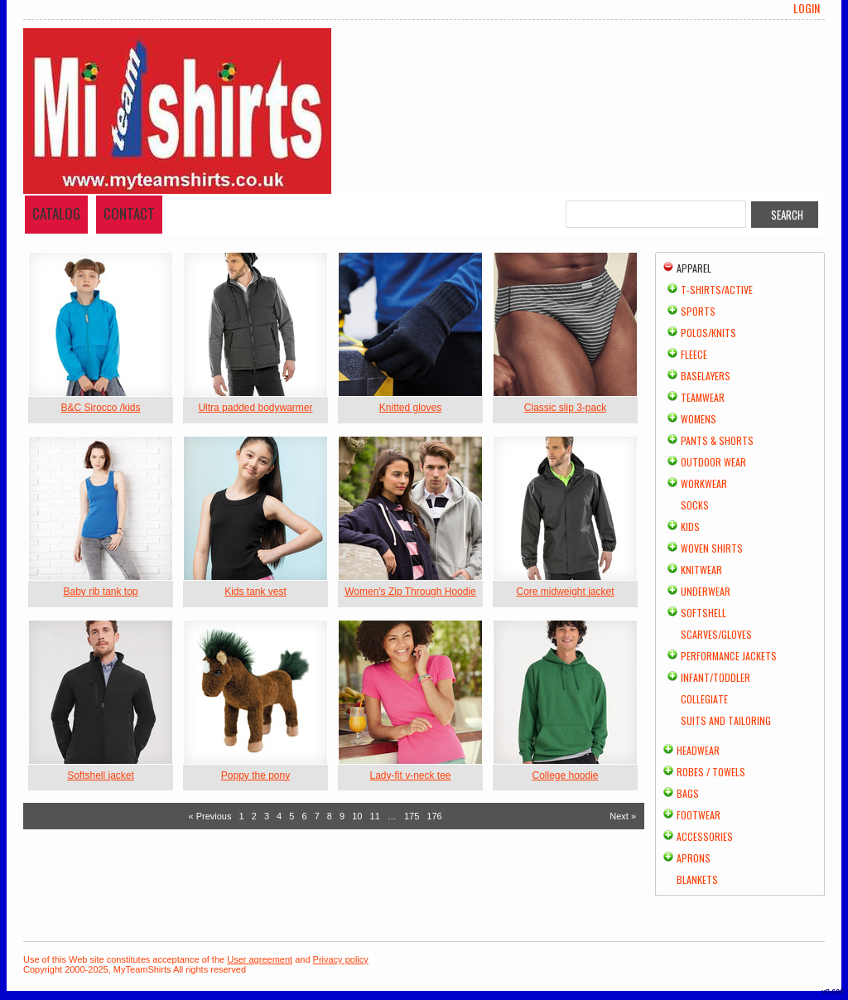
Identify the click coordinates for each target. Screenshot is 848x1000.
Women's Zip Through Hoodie (410, 591)
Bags (688, 793)
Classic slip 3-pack (565, 407)
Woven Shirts (712, 548)
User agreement (259, 959)
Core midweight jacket (565, 591)
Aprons (694, 858)
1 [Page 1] (241, 816)
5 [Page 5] (291, 816)
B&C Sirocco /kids (100, 407)
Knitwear (701, 570)
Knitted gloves (410, 407)
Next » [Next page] (623, 816)
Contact (129, 213)
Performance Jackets (729, 656)
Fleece (694, 354)
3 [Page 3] (266, 816)
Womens (698, 419)
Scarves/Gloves (716, 634)
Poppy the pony (255, 775)
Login (806, 8)
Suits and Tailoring (726, 720)
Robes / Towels (711, 772)
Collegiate (704, 699)
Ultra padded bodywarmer (255, 407)
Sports (698, 311)
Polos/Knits (708, 333)
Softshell (703, 613)
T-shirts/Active (717, 290)
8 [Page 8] (329, 816)
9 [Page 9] (342, 816)
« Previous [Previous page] (210, 816)
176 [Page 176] (433, 816)
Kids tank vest (255, 591)
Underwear (705, 591)
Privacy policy (341, 959)
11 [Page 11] (375, 816)
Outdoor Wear (713, 462)
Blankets (697, 879)
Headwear (698, 750)
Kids (690, 526)
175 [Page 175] (411, 816)
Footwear (698, 815)
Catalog (56, 213)
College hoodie (565, 775)
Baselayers (705, 376)
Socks (695, 505)
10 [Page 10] (357, 816)
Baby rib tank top (100, 591)
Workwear (704, 483)
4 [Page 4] (279, 816)
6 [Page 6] (303, 816)
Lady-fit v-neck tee (409, 775)
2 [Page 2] (254, 816)
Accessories (705, 836)
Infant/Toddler (715, 677)
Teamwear (703, 397)
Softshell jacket (100, 775)
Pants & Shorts (717, 440)
